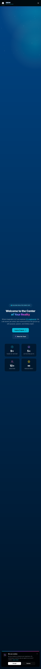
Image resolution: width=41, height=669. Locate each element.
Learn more (15, 664)
